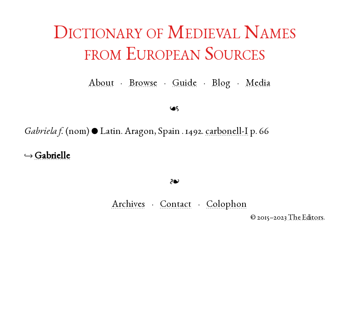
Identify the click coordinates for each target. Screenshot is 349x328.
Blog (221, 83)
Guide (184, 83)
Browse (143, 83)
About (101, 83)
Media (258, 83)
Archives (128, 205)
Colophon (226, 205)
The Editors (306, 218)
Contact (175, 205)
